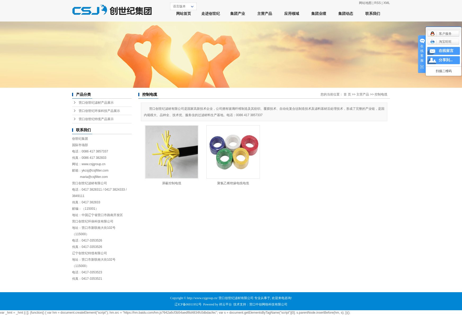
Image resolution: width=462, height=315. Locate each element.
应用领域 (291, 14)
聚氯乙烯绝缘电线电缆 (233, 183)
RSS (377, 3)
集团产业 (237, 14)
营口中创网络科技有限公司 (268, 304)
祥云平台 (225, 304)
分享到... (446, 60)
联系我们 (372, 14)
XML (386, 3)
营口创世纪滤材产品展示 (96, 102)
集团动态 (345, 14)
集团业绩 (318, 14)
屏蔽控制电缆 (171, 183)
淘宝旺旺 (441, 42)
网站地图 (365, 3)
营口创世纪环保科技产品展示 (99, 111)
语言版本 (179, 6)
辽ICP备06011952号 (188, 304)
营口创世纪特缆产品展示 (96, 119)
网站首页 (183, 14)
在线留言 (446, 51)
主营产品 (264, 14)
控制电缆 (381, 94)
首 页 (347, 94)
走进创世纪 (210, 14)
